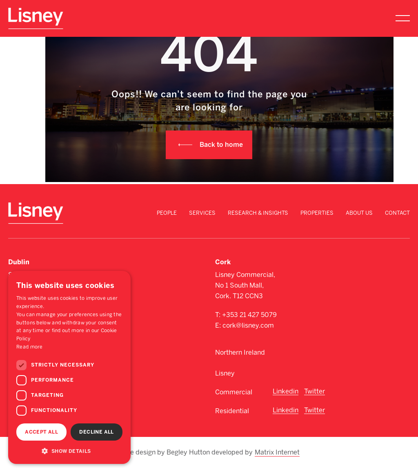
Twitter (314, 391)
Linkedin (285, 391)
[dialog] (69, 367)
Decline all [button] (96, 432)
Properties (317, 213)
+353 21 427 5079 (249, 315)
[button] (69, 451)
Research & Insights (258, 213)
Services (202, 213)
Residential (232, 411)
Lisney (225, 373)
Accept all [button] (41, 432)
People (167, 213)
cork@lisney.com (248, 325)
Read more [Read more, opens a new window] (29, 347)
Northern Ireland (240, 352)
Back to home (221, 144)
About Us (359, 213)
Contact (397, 213)
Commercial (233, 392)
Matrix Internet (277, 452)
